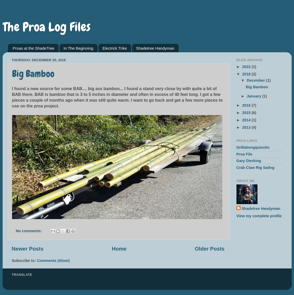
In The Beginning (78, 48)
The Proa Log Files (47, 27)
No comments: (29, 231)
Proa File (244, 154)
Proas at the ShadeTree (33, 48)
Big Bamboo (33, 74)
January (254, 96)
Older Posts (209, 249)
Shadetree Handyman (155, 48)
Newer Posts (28, 249)
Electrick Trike (114, 48)
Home (119, 249)
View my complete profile (259, 216)
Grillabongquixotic (253, 147)
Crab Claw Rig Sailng (255, 167)
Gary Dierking (248, 161)
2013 (247, 127)
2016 (247, 105)
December (256, 80)
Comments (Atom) (53, 260)
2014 (247, 120)
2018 (247, 74)
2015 (247, 113)
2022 (247, 67)
